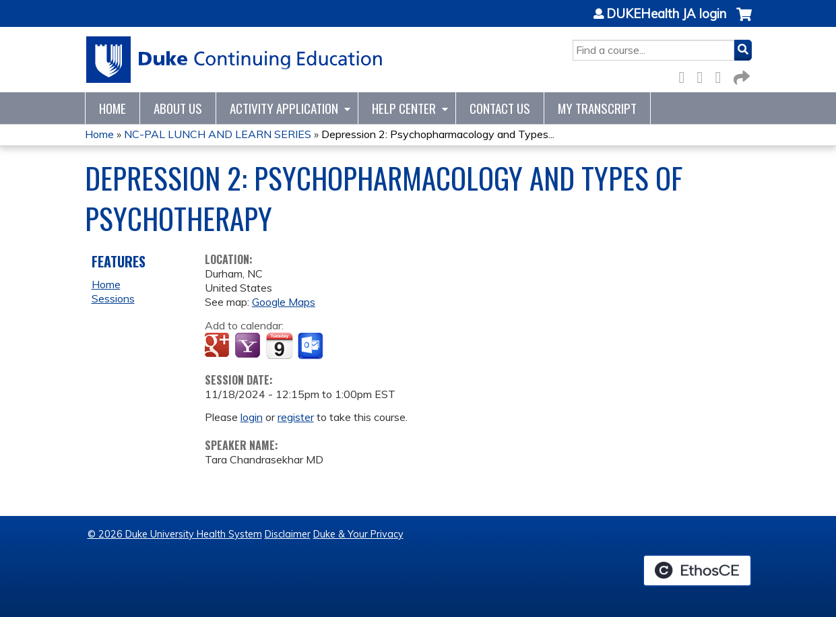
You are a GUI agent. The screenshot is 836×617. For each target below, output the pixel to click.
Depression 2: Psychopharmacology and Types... (437, 134)
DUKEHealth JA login (666, 14)
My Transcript (597, 108)
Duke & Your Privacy (358, 534)
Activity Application (284, 108)
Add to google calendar (218, 346)
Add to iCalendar (279, 345)
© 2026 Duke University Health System (175, 534)
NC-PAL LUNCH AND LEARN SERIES (217, 134)
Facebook (686, 75)
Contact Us (500, 108)
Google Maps (283, 301)
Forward (740, 75)
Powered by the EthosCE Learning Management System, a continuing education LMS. (697, 570)
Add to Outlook (311, 346)
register (296, 417)
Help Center (404, 108)
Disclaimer (288, 534)
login (251, 417)
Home (112, 108)
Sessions (113, 298)
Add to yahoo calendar (249, 346)
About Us (178, 108)
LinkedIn (722, 75)
